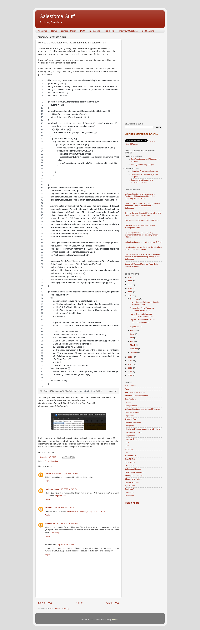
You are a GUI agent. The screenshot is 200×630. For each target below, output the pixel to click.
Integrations (94, 31)
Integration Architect (133, 432)
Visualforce (129, 496)
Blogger (115, 619)
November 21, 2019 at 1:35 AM (65, 473)
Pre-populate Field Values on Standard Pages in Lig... (142, 309)
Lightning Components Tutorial (141, 134)
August (133, 330)
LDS (127, 442)
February (134, 349)
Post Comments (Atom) (59, 608)
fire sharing (54, 532)
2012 (130, 375)
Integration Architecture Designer (144, 171)
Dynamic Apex (131, 419)
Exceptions (129, 426)
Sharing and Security (133, 476)
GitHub (99, 391)
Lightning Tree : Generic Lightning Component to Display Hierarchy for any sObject (141, 235)
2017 (130, 361)
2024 (130, 277)
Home (54, 31)
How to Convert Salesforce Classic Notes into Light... (144, 303)
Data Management (132, 412)
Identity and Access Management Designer (143, 429)
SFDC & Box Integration (135, 472)
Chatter (128, 402)
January (133, 352)
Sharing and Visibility (133, 479)
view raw (113, 391)
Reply (47, 481)
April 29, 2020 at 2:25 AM (63, 508)
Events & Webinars (133, 422)
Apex (47, 461)
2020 (130, 292)
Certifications (148, 31)
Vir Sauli (48, 508)
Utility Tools (129, 492)
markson (49, 489)
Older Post (112, 602)
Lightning (54, 461)
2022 (130, 285)
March (133, 345)
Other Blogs (130, 462)
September (135, 327)
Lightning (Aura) (68, 31)
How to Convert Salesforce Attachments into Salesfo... (142, 315)
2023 (130, 281)
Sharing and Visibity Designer (143, 164)
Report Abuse (132, 503)
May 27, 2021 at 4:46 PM (67, 523)
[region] (78, 233)
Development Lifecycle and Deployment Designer (142, 181)
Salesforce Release (133, 469)
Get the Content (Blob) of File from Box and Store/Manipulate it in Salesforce (143, 214)
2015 (130, 368)
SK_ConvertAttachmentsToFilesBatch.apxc (60, 391)
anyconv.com (60, 496)
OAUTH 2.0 (130, 459)
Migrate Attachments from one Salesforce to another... (142, 321)
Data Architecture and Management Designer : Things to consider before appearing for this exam (140, 196)
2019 (130, 296)
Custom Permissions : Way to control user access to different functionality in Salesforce (142, 205)
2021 (130, 288)
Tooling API (129, 489)
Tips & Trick (109, 31)
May (132, 338)
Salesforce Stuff (57, 16)
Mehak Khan (50, 523)
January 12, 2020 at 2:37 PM (66, 489)
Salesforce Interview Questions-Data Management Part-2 (140, 226)
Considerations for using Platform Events (142, 220)
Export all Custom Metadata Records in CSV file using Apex (141, 265)
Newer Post (45, 602)
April (132, 341)
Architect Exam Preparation (136, 396)
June (132, 334)
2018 (130, 357)
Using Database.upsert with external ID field (143, 242)
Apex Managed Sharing (135, 392)
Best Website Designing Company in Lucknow (86, 511)
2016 (130, 364)
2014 (130, 372)
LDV (127, 446)
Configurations (131, 406)
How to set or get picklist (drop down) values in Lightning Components (143, 248)
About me (42, 31)
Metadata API (130, 456)
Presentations (131, 466)
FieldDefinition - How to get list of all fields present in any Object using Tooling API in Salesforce (142, 256)
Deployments (130, 416)
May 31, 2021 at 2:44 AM (67, 545)
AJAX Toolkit (130, 386)
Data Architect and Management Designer (142, 409)
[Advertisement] (143, 77)
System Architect (132, 482)
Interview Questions (128, 31)
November (134, 299)
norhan (48, 473)
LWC (82, 31)
